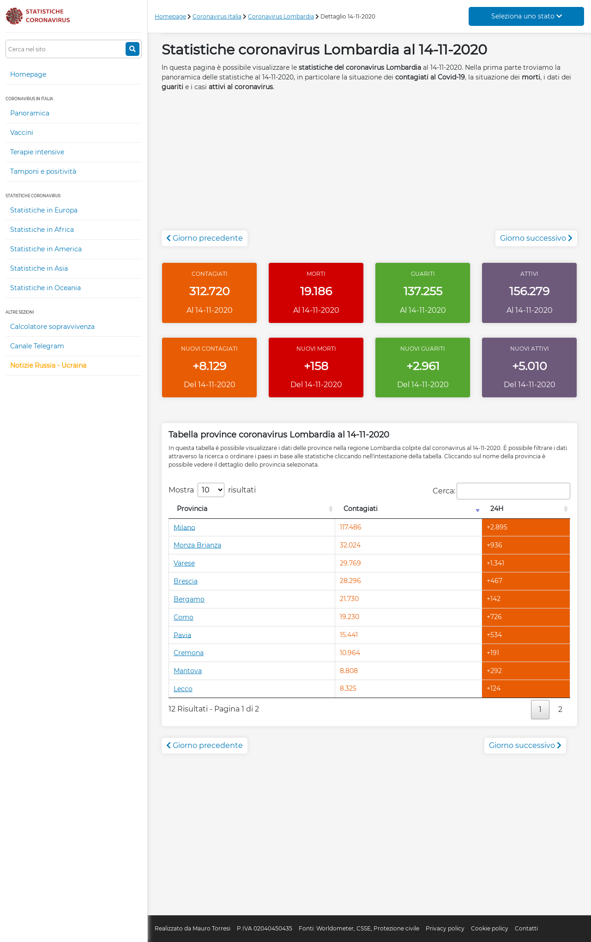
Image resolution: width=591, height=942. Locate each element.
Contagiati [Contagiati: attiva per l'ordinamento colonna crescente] (361, 508)
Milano (184, 527)
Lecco (183, 689)
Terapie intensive (37, 152)
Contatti (526, 928)
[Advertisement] (369, 166)
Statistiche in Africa (42, 229)
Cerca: (501, 491)
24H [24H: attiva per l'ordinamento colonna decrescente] (496, 508)
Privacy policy (445, 928)
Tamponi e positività (43, 171)
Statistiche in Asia (39, 268)
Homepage (28, 74)
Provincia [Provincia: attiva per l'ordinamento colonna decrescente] (192, 508)
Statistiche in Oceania (45, 288)
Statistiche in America (46, 249)
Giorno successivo (536, 238)
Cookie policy (489, 928)
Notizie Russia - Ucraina (48, 365)
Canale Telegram (37, 346)
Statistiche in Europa (44, 210)
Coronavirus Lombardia (281, 16)
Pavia (182, 635)
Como (183, 617)
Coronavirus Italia (217, 16)
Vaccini (21, 132)
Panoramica (29, 113)
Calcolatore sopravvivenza (52, 326)
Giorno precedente (204, 238)
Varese (184, 563)
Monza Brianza (197, 545)
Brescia (186, 581)
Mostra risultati (212, 490)
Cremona (189, 653)
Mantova (188, 671)
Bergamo (189, 599)
